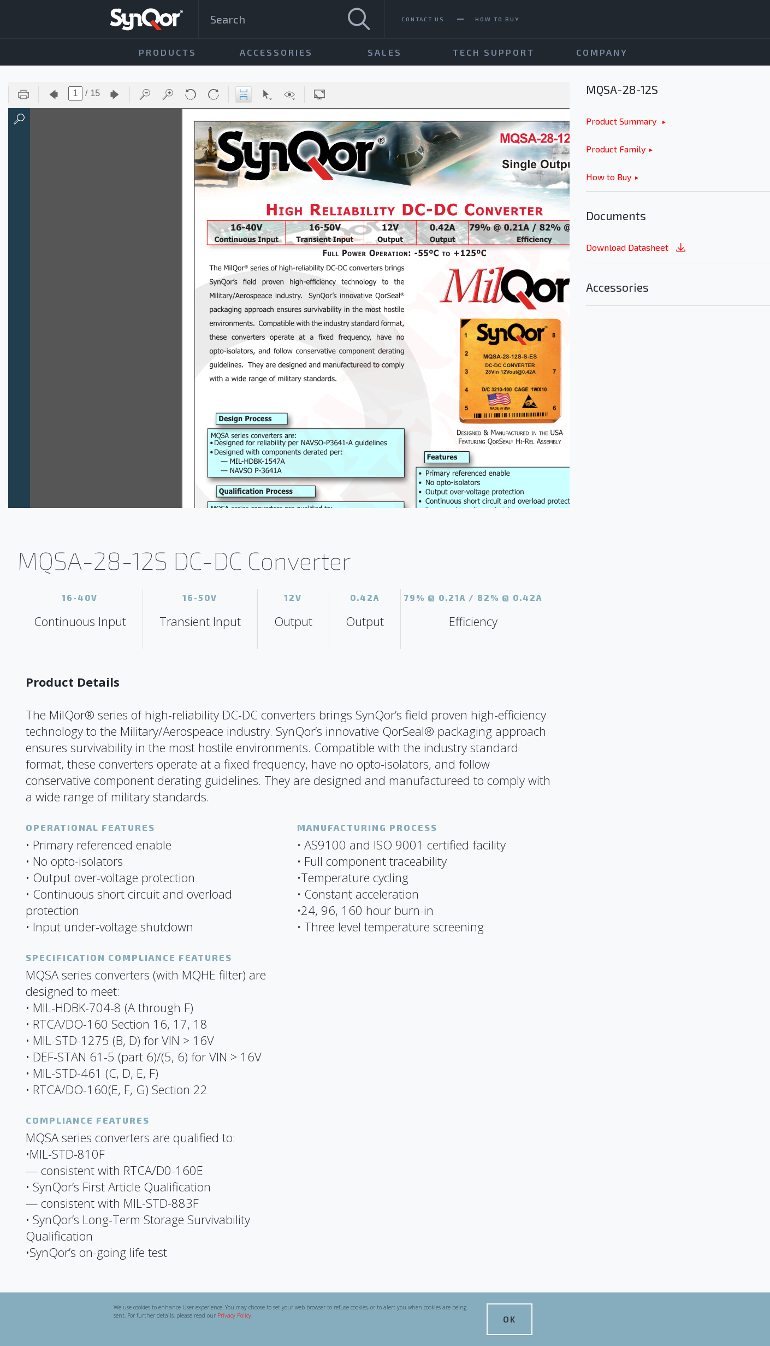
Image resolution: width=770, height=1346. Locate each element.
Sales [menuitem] (385, 52)
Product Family (615, 149)
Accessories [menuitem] (276, 52)
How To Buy (497, 19)
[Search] (359, 19)
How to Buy (608, 177)
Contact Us (423, 19)
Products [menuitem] (168, 52)
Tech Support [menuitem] (494, 52)
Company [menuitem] (602, 52)
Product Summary (622, 121)
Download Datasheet (637, 248)
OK (509, 1319)
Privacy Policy (234, 1315)
